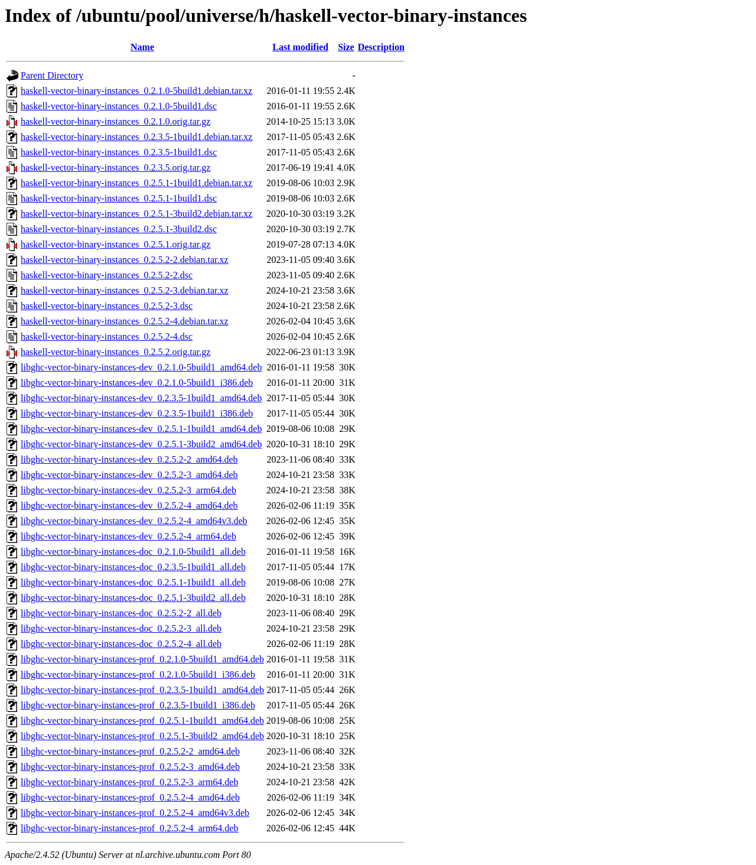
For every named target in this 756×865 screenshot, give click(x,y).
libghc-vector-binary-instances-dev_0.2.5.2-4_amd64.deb (129, 505)
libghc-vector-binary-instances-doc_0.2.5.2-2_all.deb (121, 613)
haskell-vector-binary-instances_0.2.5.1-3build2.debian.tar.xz (136, 214)
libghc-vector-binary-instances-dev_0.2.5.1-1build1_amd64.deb (141, 429)
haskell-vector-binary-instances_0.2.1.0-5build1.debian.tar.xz (136, 91)
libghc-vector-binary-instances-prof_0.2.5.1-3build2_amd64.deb (142, 736)
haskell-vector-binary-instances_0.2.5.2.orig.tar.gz (115, 352)
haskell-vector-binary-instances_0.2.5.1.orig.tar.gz (115, 244)
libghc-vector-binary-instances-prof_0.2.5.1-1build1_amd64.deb (142, 721)
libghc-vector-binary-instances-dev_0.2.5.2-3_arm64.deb (128, 490)
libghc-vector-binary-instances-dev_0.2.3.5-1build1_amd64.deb (141, 398)
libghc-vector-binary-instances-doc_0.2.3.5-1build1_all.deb (133, 567)
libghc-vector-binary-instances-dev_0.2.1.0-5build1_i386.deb (137, 383)
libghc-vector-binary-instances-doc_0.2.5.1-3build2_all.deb (133, 598)
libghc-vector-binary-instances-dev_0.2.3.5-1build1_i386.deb (137, 413)
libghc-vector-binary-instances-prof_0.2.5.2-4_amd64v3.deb (135, 813)
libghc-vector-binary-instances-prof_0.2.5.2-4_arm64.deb (129, 828)
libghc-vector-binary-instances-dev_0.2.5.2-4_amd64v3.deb (134, 521)
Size (346, 47)
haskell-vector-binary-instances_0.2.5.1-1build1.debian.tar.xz (136, 183)
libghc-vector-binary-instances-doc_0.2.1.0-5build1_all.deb (133, 552)
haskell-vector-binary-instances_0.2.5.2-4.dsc (107, 336)
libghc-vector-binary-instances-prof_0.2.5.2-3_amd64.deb (130, 767)
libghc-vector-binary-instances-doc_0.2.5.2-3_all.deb (121, 628)
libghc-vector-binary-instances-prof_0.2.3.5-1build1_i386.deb (138, 705)
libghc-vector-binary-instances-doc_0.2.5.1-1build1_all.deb (133, 582)
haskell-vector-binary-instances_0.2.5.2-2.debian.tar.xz (125, 260)
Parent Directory (52, 75)
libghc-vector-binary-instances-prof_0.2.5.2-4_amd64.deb (130, 797)
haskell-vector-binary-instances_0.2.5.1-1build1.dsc (119, 198)
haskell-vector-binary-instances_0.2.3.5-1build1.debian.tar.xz (136, 137)
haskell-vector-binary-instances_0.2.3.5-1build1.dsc (119, 152)
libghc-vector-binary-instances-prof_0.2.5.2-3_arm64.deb (129, 782)
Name (142, 47)
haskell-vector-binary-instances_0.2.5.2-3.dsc (107, 306)
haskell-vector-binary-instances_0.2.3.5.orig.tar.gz (115, 167)
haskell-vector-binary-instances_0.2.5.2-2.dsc (107, 275)
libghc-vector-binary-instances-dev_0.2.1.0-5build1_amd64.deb (141, 367)
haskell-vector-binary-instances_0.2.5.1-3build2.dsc (119, 229)
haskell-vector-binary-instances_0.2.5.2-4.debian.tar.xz (125, 321)
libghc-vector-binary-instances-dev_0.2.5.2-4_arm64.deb (128, 536)
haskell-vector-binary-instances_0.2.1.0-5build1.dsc (119, 106)
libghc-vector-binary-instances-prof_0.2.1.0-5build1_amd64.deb (142, 659)
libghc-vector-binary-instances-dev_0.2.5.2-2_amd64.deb (129, 459)
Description (381, 47)
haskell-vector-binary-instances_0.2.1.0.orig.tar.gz (115, 121)
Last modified (300, 47)
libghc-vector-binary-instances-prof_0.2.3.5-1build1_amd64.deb (142, 690)
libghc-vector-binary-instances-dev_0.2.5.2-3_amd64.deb (129, 475)
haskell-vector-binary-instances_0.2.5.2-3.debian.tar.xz (125, 290)
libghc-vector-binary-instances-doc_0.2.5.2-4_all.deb (121, 644)
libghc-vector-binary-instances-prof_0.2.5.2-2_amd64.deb (130, 751)
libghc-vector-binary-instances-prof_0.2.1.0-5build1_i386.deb (138, 674)
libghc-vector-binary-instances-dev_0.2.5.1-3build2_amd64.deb (141, 444)
